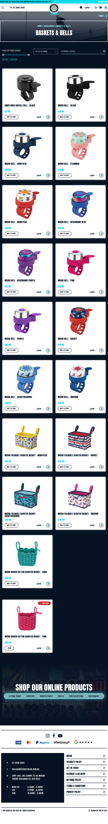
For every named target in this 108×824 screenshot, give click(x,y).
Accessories (49, 26)
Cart (100, 7)
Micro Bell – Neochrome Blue (72, 222)
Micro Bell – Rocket (67, 339)
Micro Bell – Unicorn (68, 397)
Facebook (54, 736)
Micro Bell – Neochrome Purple (20, 280)
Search (81, 7)
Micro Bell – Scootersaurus (18, 397)
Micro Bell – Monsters (16, 222)
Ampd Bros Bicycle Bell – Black (20, 105)
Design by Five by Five (98, 811)
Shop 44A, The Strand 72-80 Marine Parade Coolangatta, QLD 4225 (28, 778)
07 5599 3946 (18, 763)
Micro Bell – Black (67, 105)
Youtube (60, 736)
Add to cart (11, 117)
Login (105, 7)
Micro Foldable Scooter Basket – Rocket (78, 456)
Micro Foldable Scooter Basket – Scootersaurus (21, 515)
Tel (17, 7)
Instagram (48, 736)
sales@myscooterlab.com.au (25, 770)
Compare (96, 7)
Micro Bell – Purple (14, 339)
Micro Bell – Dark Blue (16, 164)
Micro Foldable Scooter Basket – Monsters (26, 456)
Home (54, 8)
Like (88, 7)
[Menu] (2, 7)
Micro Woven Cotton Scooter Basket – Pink (25, 637)
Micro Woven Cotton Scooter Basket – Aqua (26, 572)
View (9, 649)
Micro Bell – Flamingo (68, 164)
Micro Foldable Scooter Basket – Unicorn (78, 514)
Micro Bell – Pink (66, 280)
